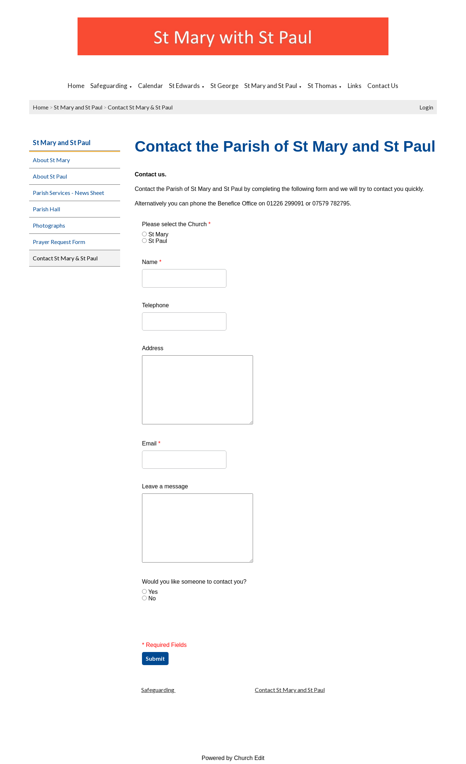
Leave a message (165, 486)
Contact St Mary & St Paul (140, 107)
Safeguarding (108, 85)
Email (151, 443)
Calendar (150, 85)
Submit (155, 658)
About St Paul (50, 176)
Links (355, 85)
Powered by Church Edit (233, 758)
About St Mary (51, 159)
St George (224, 85)
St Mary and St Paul (270, 85)
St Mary (158, 234)
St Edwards (184, 85)
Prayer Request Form (59, 241)
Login (426, 107)
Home (76, 85)
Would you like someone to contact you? (194, 582)
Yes (153, 592)
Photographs (49, 225)
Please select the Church (176, 224)
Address (152, 348)
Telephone (155, 305)
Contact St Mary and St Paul (290, 689)
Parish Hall (46, 208)
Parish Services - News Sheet (68, 192)
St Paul (157, 241)
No (151, 598)
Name (151, 262)
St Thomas (322, 85)
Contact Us (382, 85)
